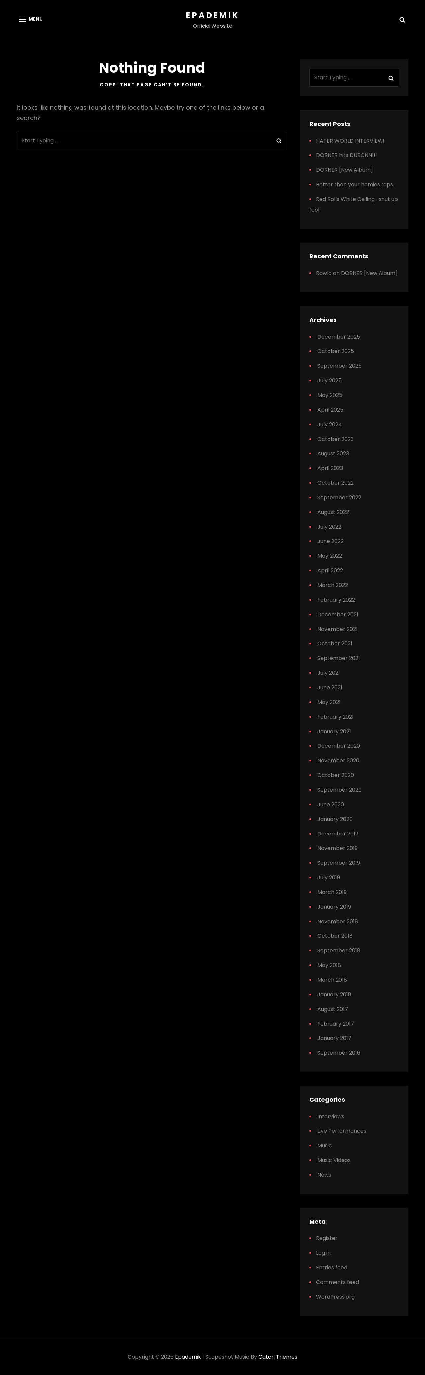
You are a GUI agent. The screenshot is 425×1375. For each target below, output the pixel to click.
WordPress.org (335, 1297)
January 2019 (334, 907)
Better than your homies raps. (355, 184)
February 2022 (336, 600)
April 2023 (330, 468)
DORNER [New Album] (344, 170)
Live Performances (341, 1131)
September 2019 (338, 863)
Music (324, 1145)
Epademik (212, 15)
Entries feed (331, 1267)
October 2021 (334, 643)
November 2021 (337, 629)
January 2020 (335, 819)
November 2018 (337, 921)
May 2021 (329, 702)
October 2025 (335, 351)
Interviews (330, 1116)
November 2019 (337, 848)
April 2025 (330, 410)
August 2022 (333, 512)
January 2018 (334, 994)
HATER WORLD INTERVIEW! (350, 141)
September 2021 (338, 658)
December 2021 (337, 614)
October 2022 (335, 483)
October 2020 (335, 775)
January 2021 (334, 731)
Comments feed (337, 1282)
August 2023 (333, 453)
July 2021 (328, 673)
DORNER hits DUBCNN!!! (346, 155)
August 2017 (332, 1009)
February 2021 (335, 717)
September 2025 (339, 366)
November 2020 (338, 760)
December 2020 (338, 746)
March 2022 (332, 585)
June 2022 (330, 541)
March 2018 (332, 980)
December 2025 (338, 337)
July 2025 (329, 380)
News (324, 1175)
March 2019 (332, 892)
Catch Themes (277, 1357)
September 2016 (338, 1053)
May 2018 (329, 965)
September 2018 (338, 950)
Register (327, 1238)
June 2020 (330, 804)
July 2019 (328, 877)
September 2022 (339, 497)
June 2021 (329, 687)
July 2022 (329, 527)
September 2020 (339, 790)
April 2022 (330, 570)
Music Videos (334, 1160)
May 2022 (329, 556)
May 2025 (329, 395)
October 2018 (335, 936)
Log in (323, 1253)
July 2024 (329, 424)
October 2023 (335, 439)
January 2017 (334, 1038)
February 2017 (335, 1024)
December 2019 (337, 833)
